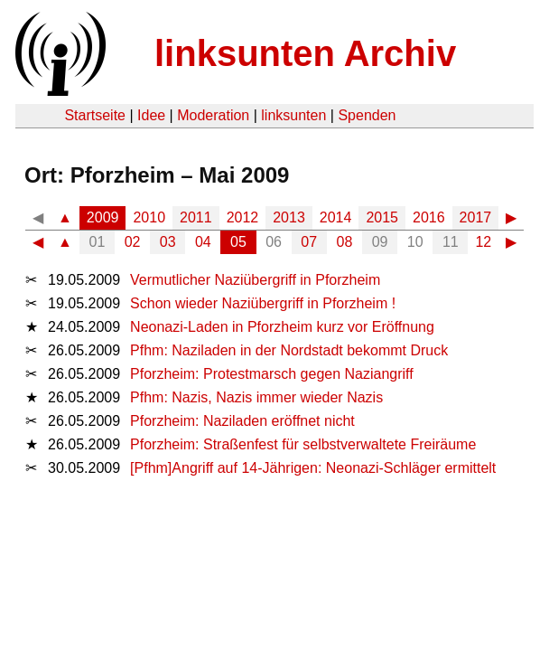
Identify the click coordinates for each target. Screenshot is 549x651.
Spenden (366, 115)
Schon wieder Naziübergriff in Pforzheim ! (262, 303)
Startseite (95, 115)
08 (345, 242)
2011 (196, 217)
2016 (429, 217)
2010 (149, 217)
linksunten (293, 115)
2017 (476, 217)
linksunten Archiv (305, 53)
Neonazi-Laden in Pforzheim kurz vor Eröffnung (282, 327)
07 (309, 242)
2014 (336, 217)
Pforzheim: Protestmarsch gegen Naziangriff (272, 374)
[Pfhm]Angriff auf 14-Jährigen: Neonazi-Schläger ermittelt (313, 468)
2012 (243, 217)
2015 (382, 217)
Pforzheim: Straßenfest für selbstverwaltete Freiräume (303, 444)
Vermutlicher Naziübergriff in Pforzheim (255, 280)
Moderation (213, 115)
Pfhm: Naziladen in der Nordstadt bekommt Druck (289, 350)
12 (483, 242)
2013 (289, 217)
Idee (151, 115)
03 (168, 242)
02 (133, 242)
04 (203, 242)
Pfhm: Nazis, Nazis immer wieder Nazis (256, 397)
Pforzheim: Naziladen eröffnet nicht (242, 421)
